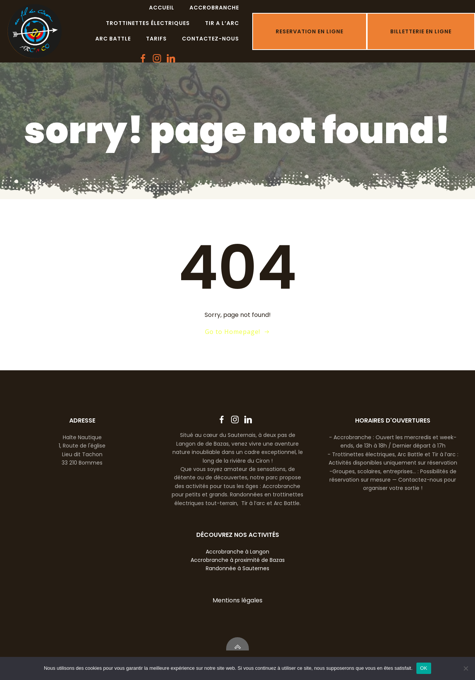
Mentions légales (237, 600)
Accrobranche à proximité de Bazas (238, 560)
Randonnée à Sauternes (237, 568)
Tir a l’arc (222, 23)
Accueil (161, 7)
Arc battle (113, 38)
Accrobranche (214, 7)
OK (423, 668)
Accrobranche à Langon (237, 551)
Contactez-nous (210, 38)
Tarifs (156, 38)
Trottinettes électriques (148, 23)
